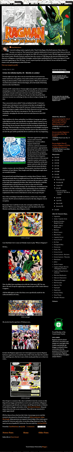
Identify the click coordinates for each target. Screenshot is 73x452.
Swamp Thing (58, 293)
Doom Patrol (58, 240)
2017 (55, 166)
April (58, 200)
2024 (55, 157)
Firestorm (57, 247)
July (57, 188)
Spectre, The (58, 285)
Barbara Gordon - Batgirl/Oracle (59, 222)
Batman (56, 230)
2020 (56, 163)
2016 (55, 169)
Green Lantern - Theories (62, 257)
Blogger (44, 447)
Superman (57, 290)
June (57, 198)
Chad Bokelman (16, 47)
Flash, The (57, 250)
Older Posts (43, 432)
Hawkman (57, 259)
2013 (55, 177)
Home (26, 432)
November (59, 180)
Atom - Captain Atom (60, 219)
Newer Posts (8, 432)
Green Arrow (58, 252)
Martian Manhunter (60, 275)
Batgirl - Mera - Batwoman (58, 226)
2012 (55, 210)
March (58, 203)
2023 (55, 160)
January (58, 206)
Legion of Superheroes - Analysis (61, 272)
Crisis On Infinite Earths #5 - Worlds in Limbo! (21, 73)
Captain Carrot (58, 237)
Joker (55, 262)
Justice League (58, 264)
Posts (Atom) (15, 437)
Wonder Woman (59, 297)
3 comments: (31, 427)
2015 (55, 171)
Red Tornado (58, 283)
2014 (55, 174)
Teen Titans (57, 295)
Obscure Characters (60, 278)
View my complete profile (10, 65)
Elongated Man (58, 245)
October (59, 182)
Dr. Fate (56, 242)
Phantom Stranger (59, 280)
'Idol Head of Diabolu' (34, 407)
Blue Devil (57, 235)
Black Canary (58, 232)
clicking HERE (41, 423)
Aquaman (57, 216)
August (58, 185)
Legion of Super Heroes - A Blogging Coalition (61, 267)
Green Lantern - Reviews (61, 254)
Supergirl (57, 288)
